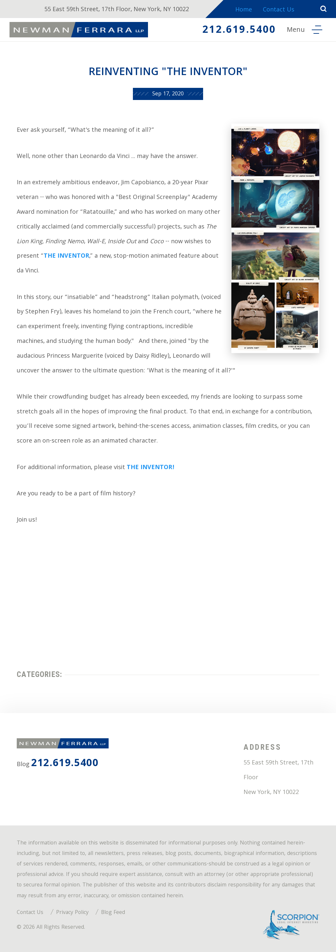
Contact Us (278, 10)
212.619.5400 (239, 30)
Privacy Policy (72, 913)
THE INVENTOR (66, 256)
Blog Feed (113, 913)
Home (243, 10)
